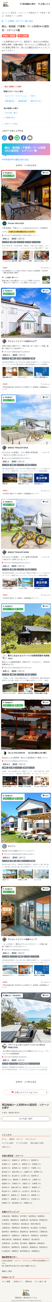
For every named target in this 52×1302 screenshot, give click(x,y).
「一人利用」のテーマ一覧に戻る (17, 21)
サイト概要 (6, 1281)
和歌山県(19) (7, 1239)
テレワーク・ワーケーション (16, 96)
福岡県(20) (15, 1247)
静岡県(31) (14, 1232)
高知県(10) (6, 1247)
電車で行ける (36, 101)
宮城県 (6, 1164)
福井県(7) (6, 1232)
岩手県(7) (24, 1216)
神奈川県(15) (36, 1224)
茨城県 (36, 1164)
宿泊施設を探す (28, 4)
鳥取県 (27, 1187)
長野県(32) (15, 1228)
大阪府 (26, 1183)
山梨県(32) (6, 1228)
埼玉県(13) (6, 1224)
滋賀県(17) (6, 1236)
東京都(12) (25, 1224)
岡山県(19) (35, 1239)
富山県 (16, 1176)
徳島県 (15, 1195)
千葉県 (42, 13)
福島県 (26, 1164)
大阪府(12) (25, 1236)
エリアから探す (8, 1143)
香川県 (35, 1191)
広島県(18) (6, 1243)
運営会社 (28, 1281)
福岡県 (35, 1195)
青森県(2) (15, 1216)
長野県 (38, 1172)
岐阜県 (26, 1180)
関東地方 (33, 13)
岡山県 (6, 1191)
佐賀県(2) (25, 1247)
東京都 (6, 1172)
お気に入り (44, 4)
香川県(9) (24, 1243)
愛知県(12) (24, 1232)
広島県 (16, 1191)
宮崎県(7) (15, 1251)
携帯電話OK (9, 101)
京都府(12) (15, 1236)
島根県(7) (26, 1239)
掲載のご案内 (7, 1271)
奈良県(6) (43, 1236)
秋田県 (35, 1160)
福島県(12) (14, 1220)
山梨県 (28, 1172)
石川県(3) (42, 1228)
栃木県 (6, 1168)
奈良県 (6, 1187)
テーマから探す (22, 1143)
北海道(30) (6, 1216)
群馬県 (16, 1168)
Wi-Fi (33, 96)
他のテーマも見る (11, 124)
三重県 (36, 1180)
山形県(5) (6, 1220)
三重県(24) (43, 1232)
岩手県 (25, 1160)
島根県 (36, 1187)
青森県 (16, 1160)
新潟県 (6, 1176)
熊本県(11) (43, 1247)
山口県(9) (15, 1243)
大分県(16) (6, 1251)
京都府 (16, 1183)
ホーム (5, 13)
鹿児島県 (17, 1203)
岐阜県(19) (34, 1232)
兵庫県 (36, 1183)
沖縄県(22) (35, 1251)
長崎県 (15, 1199)
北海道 (6, 1160)
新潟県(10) (25, 1228)
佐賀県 (6, 1199)
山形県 (16, 1164)
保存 (46, 173)
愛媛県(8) (32, 1243)
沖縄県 (28, 1203)
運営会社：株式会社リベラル (26, 1298)
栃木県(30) (34, 1220)
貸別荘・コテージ (18, 13)
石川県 (25, 1176)
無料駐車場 (22, 101)
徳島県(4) (41, 1243)
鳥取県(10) (17, 1239)
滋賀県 (6, 1183)
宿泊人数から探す (37, 1143)
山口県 (26, 1191)
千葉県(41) (15, 1224)
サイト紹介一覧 (40, 1281)
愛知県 (17, 1180)
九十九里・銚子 (11, 113)
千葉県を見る (9, 117)
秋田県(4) (32, 1216)
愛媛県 (6, 1195)
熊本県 (25, 1199)
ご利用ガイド (18, 1281)
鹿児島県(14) (25, 1251)
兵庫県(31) (35, 1236)
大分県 (35, 1199)
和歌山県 (16, 1187)
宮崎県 (6, 1203)
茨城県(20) (24, 1220)
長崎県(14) (34, 1247)
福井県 (35, 1176)
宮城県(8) (41, 1216)
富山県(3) (34, 1228)
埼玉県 (26, 1168)
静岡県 (7, 1180)
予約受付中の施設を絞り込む (15, 160)
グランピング (30, 1139)
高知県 (25, 1195)
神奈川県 (17, 1172)
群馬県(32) (43, 1220)
